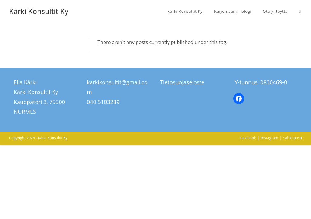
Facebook (248, 138)
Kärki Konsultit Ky (38, 11)
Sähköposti (292, 138)
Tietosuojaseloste (182, 82)
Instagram (269, 138)
